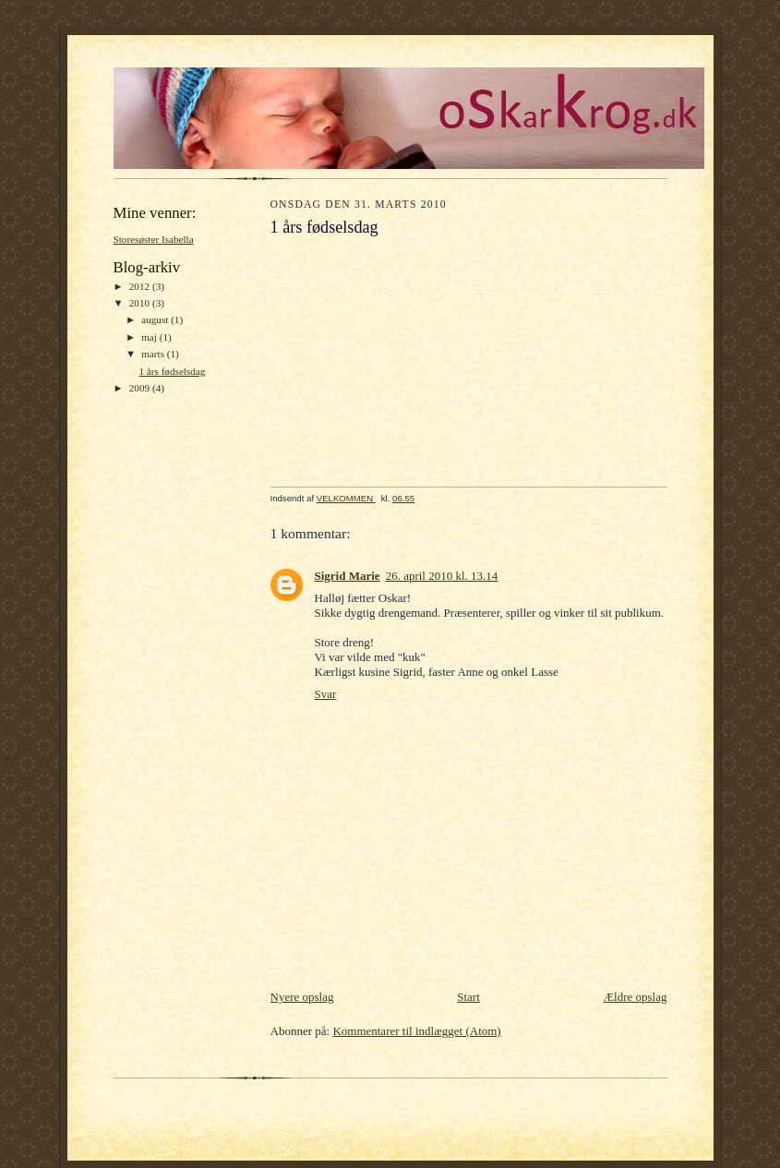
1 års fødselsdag (171, 371)
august (156, 319)
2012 (140, 286)
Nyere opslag (302, 997)
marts (154, 353)
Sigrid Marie (347, 576)
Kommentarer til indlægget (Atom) (416, 1031)
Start (468, 997)
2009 (140, 387)
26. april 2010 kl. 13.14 (442, 576)
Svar (326, 694)
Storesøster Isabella (154, 239)
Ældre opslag (635, 997)
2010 (140, 302)
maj (150, 337)
